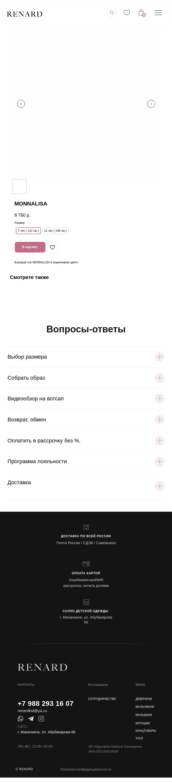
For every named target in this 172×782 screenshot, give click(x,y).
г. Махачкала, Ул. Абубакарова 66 (47, 732)
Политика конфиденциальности (85, 769)
